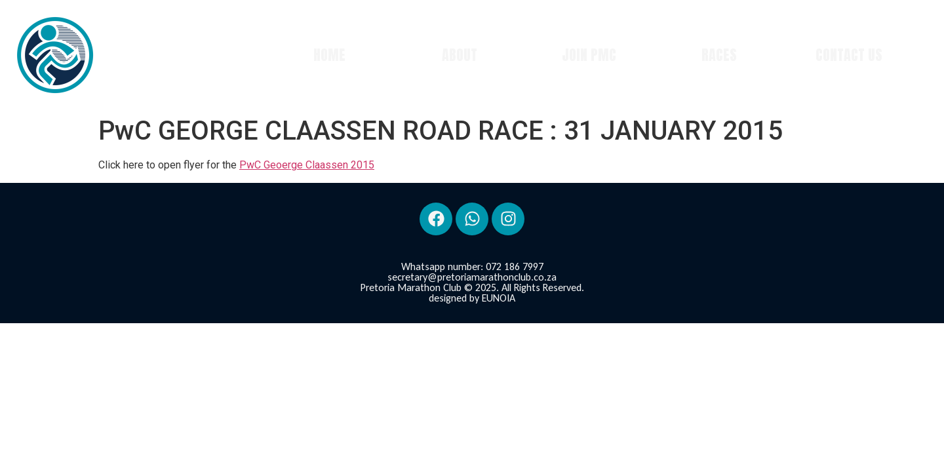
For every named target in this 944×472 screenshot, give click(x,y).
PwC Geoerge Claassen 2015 (306, 165)
